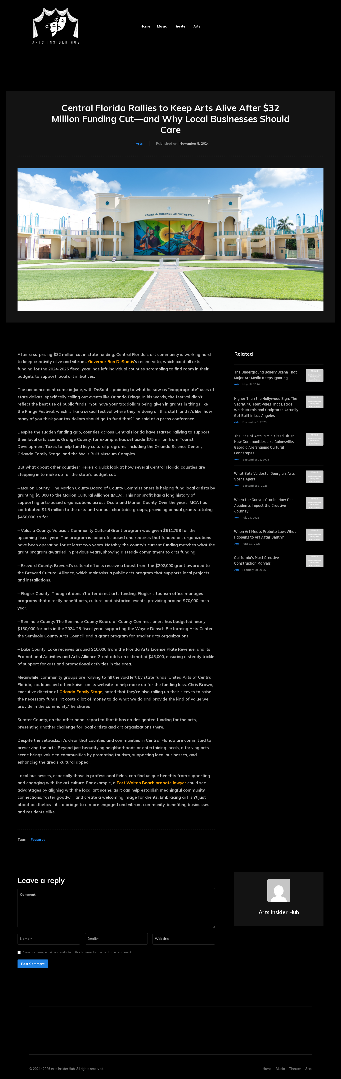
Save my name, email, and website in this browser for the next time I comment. (77, 952)
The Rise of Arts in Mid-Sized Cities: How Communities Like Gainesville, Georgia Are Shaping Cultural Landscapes (264, 456)
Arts (139, 143)
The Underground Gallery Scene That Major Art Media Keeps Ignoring (264, 378)
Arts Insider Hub (279, 912)
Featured (38, 839)
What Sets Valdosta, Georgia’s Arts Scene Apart (263, 489)
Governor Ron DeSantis (111, 361)
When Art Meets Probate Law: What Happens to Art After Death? (263, 550)
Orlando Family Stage (80, 691)
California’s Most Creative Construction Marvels (259, 579)
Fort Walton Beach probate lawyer (151, 782)
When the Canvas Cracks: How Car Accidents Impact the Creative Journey (263, 518)
